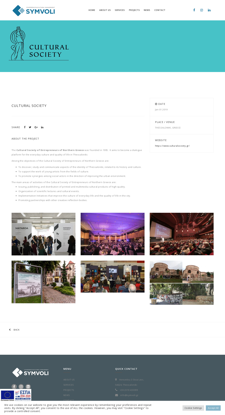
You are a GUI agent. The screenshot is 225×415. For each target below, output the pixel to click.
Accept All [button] (213, 407)
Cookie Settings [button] (193, 407)
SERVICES (68, 384)
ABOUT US (69, 379)
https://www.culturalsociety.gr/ (172, 145)
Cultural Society (29, 105)
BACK (14, 329)
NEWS (66, 395)
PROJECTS (68, 390)
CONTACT (68, 400)
